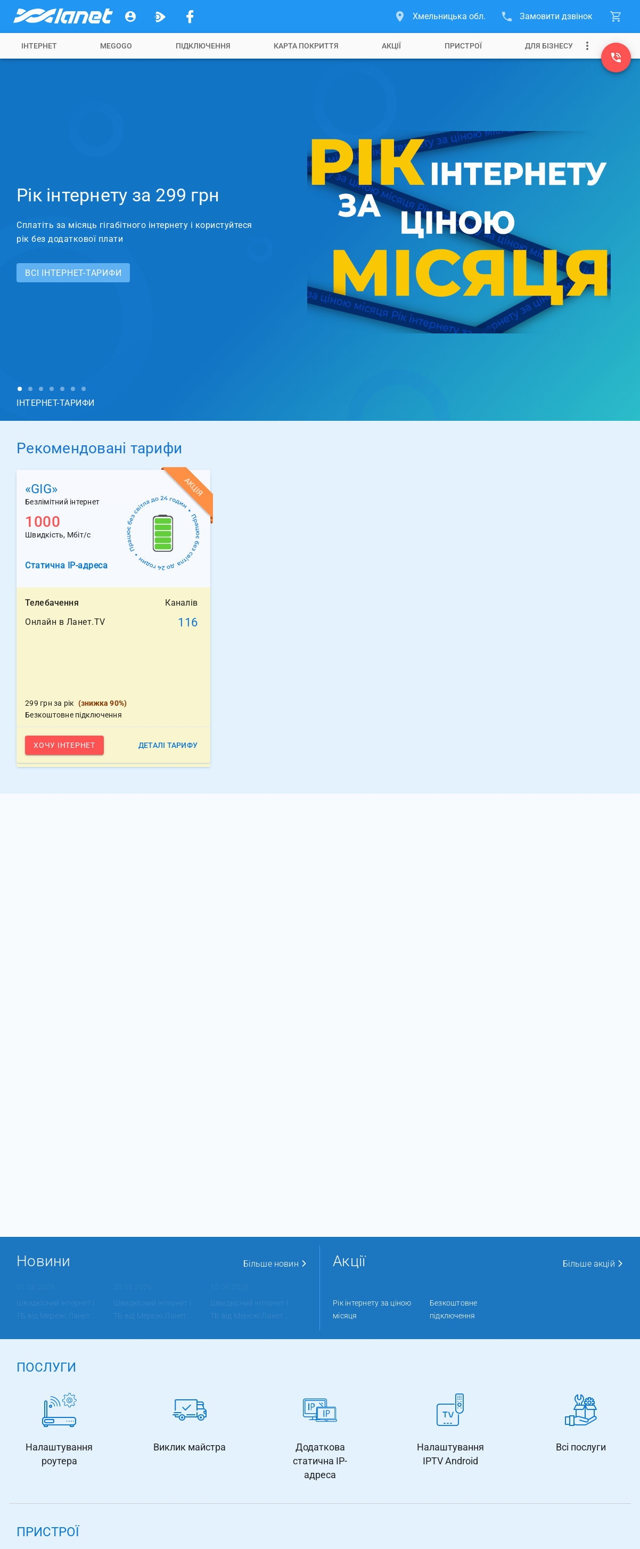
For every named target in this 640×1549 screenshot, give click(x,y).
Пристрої (463, 46)
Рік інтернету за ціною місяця (372, 1309)
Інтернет (39, 46)
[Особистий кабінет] (130, 16)
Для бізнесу (549, 46)
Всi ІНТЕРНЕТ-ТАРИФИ (73, 273)
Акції (391, 46)
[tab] (39, 46)
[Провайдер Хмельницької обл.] (62, 16)
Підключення (203, 46)
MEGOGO (116, 46)
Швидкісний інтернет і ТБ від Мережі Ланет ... (57, 1309)
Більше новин (275, 1264)
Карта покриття (306, 46)
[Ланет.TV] (160, 16)
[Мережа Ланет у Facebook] (190, 16)
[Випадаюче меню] (587, 45)
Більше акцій (593, 1264)
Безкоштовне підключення (454, 1309)
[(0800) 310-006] (616, 57)
